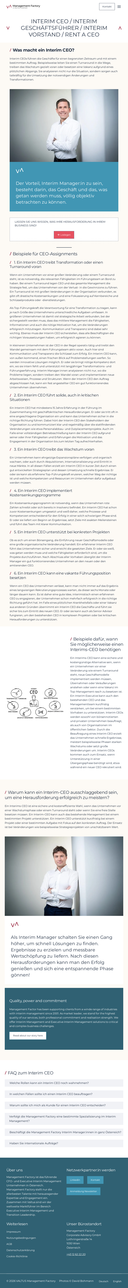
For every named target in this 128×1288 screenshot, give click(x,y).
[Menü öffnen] (119, 6)
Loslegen (64, 234)
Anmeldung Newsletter (83, 1191)
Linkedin (75, 1179)
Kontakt (107, 6)
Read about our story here (28, 1035)
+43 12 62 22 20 (76, 1254)
